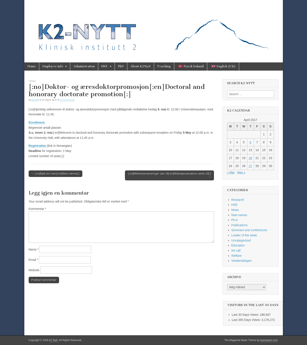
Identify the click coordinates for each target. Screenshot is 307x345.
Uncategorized (241, 240)
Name (34, 249)
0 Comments (67, 99)
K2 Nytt (53, 340)
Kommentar (37, 208)
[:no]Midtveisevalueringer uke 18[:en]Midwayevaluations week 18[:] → (169, 175)
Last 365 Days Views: (247, 320)
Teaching (164, 66)
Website (34, 270)
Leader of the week (244, 235)
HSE (104, 66)
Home (32, 66)
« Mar (231, 172)
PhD (121, 66)
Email (33, 259)
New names (239, 215)
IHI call (236, 250)
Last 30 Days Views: (246, 314)
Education (238, 245)
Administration (84, 66)
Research (237, 199)
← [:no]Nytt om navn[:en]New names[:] (55, 173)
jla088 (35, 99)
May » (241, 172)
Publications (239, 225)
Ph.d (234, 220)
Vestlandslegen (241, 260)
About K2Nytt (141, 66)
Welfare (236, 255)
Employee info (52, 66)
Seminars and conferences (249, 230)
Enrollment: (37, 122)
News (32, 81)
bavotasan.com (269, 340)
